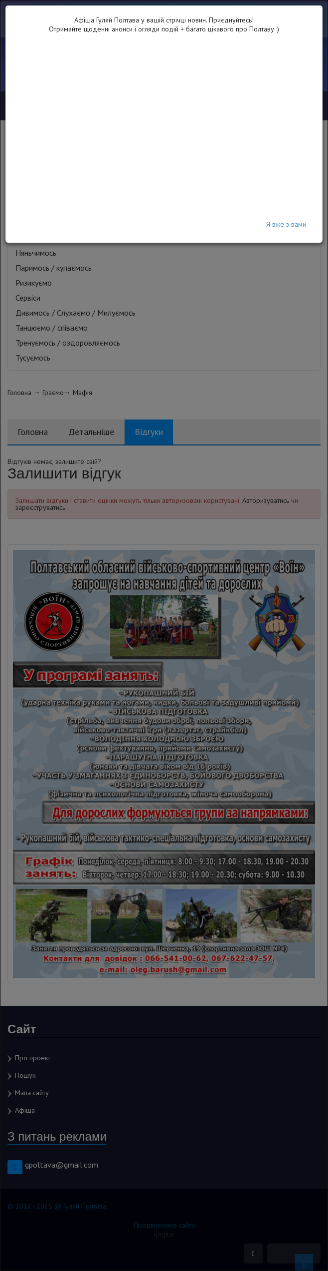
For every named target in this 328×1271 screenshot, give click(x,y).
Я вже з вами (286, 224)
